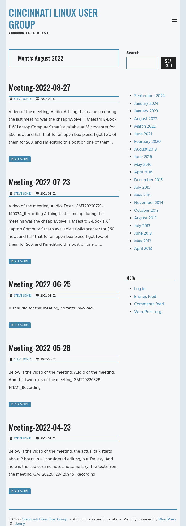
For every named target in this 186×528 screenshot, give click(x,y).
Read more (20, 159)
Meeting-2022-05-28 (39, 347)
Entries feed (145, 296)
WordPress (167, 519)
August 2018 (145, 149)
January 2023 (146, 111)
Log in (140, 288)
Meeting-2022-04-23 (40, 427)
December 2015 (148, 180)
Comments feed (149, 304)
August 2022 (145, 118)
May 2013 (142, 241)
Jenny (20, 524)
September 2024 (149, 95)
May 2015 (142, 195)
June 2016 (143, 157)
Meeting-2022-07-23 (39, 181)
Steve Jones (22, 99)
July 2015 (142, 187)
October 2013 (146, 210)
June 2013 (143, 233)
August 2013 (145, 218)
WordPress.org (147, 312)
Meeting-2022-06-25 (40, 284)
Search (133, 53)
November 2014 (148, 202)
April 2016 (143, 172)
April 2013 (143, 248)
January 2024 (146, 103)
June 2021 (143, 134)
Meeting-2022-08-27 (39, 87)
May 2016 (143, 164)
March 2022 (145, 126)
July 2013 (142, 225)
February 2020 (147, 141)
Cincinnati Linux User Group (53, 18)
